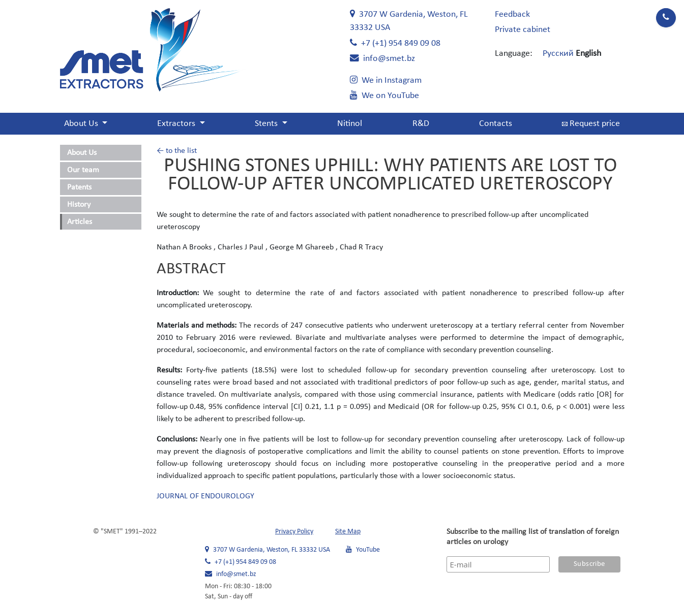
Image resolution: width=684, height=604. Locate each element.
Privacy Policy (294, 531)
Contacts (495, 124)
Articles (79, 222)
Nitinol (349, 124)
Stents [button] (267, 124)
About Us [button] (82, 124)
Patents (79, 187)
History (79, 205)
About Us (82, 153)
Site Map (348, 531)
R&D (420, 124)
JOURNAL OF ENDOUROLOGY (205, 496)
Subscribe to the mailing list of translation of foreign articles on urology (533, 537)
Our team (83, 170)
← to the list (177, 151)
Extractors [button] (177, 124)
